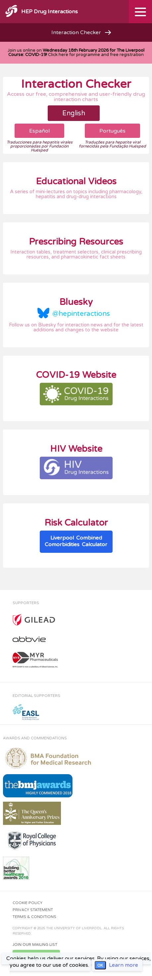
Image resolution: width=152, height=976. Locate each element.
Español (39, 131)
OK (100, 965)
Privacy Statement (33, 910)
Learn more (123, 965)
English (73, 113)
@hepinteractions (81, 314)
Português (112, 131)
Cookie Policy (27, 903)
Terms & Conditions (34, 917)
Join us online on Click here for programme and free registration (76, 52)
